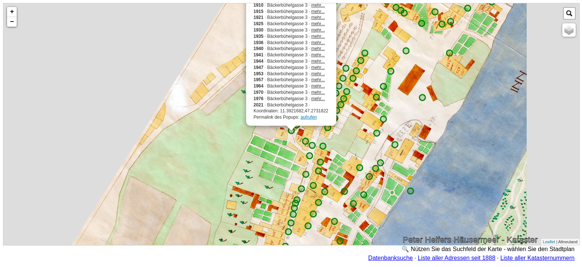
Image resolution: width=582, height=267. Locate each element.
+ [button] (12, 11)
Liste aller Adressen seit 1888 (457, 258)
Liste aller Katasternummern (537, 258)
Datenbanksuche (390, 258)
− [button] (12, 21)
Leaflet (549, 242)
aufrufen (309, 117)
